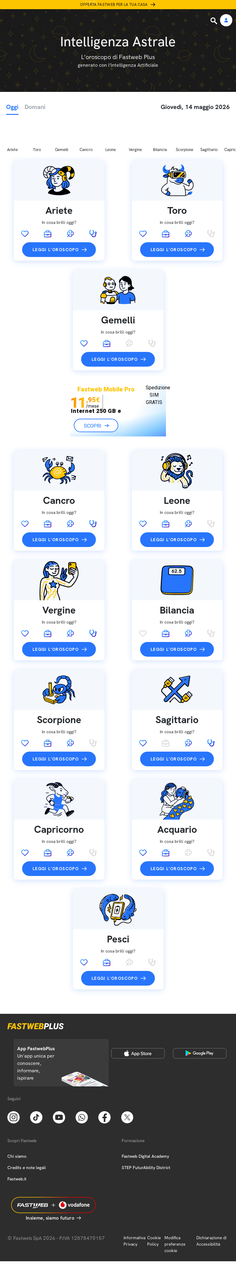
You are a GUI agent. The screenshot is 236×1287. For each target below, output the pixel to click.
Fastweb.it (16, 1146)
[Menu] (9, 20)
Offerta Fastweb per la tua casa (114, 4)
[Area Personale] (226, 20)
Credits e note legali (26, 1135)
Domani (35, 107)
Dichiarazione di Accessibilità (211, 1208)
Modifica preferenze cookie (174, 1211)
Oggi (12, 107)
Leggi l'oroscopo (56, 217)
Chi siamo (16, 1124)
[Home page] (47, 20)
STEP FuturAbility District (146, 1135)
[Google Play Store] (199, 1021)
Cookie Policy (154, 1208)
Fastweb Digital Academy (145, 1124)
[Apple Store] (138, 1021)
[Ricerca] (214, 21)
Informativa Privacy (134, 1208)
